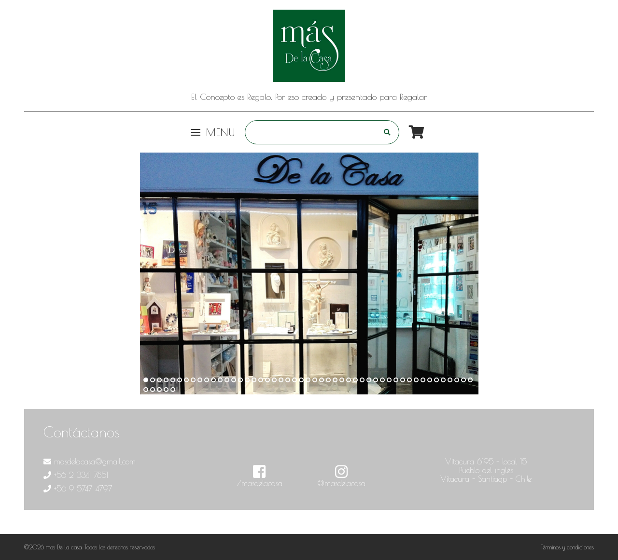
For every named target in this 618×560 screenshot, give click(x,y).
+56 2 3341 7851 (75, 475)
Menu (213, 132)
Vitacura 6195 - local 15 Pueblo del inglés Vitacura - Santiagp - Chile (486, 470)
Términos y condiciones (567, 547)
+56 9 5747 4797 (77, 488)
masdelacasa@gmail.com (89, 461)
